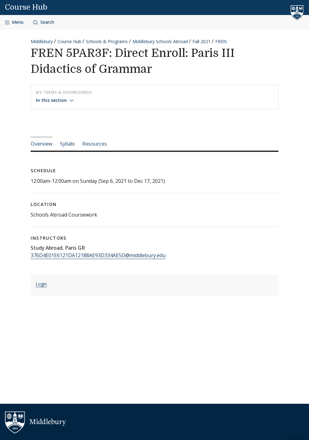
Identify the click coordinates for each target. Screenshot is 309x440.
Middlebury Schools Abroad (160, 41)
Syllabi (67, 143)
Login (41, 284)
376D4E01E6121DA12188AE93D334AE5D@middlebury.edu (98, 255)
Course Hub (26, 7)
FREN (221, 41)
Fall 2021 (201, 41)
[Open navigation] (14, 22)
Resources (94, 143)
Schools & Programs (107, 41)
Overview (41, 143)
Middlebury (42, 41)
